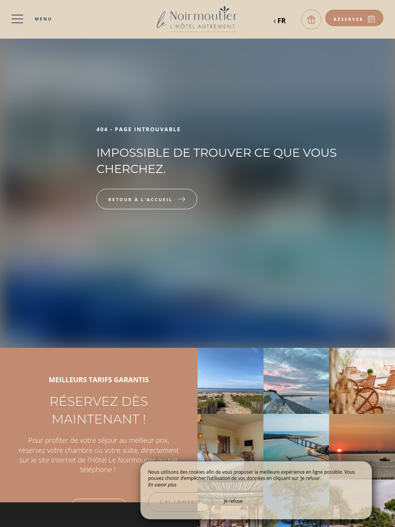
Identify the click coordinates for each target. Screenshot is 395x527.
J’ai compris (180, 502)
